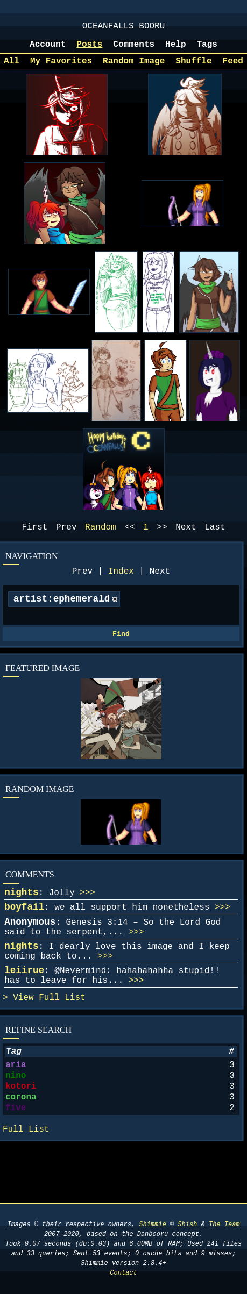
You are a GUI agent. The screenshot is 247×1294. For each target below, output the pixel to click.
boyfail (24, 928)
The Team (224, 1224)
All (11, 69)
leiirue (24, 1002)
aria (15, 1106)
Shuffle (193, 69)
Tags (207, 50)
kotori (21, 1132)
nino (15, 1119)
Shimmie (152, 1224)
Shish (187, 1224)
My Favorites (61, 69)
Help (175, 50)
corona (21, 1144)
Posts (89, 50)
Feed (233, 69)
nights (21, 911)
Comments (133, 50)
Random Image (134, 69)
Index (121, 583)
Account (48, 50)
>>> (87, 912)
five (15, 1157)
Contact (123, 1272)
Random (100, 537)
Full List (62, 1034)
